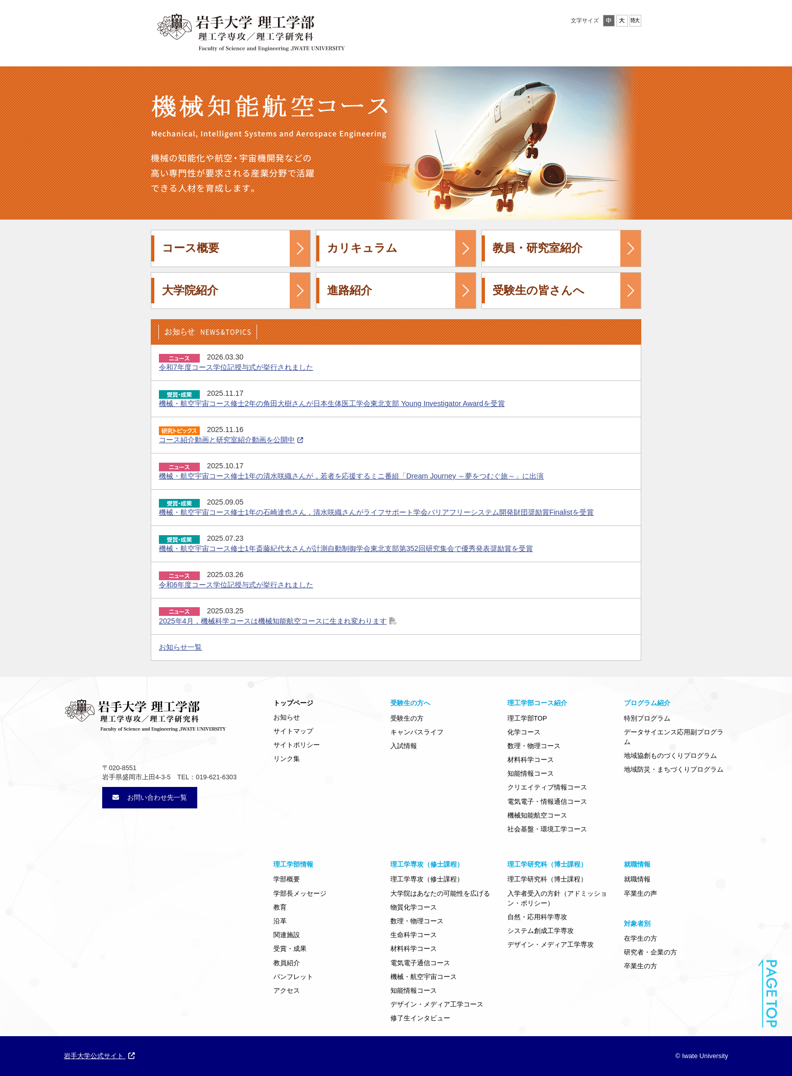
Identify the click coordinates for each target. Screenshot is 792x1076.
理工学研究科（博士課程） (547, 879)
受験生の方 (407, 718)
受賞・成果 (290, 948)
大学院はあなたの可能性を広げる (440, 893)
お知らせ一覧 (180, 647)
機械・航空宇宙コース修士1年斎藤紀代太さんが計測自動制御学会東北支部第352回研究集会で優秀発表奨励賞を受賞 (346, 548)
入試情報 (403, 746)
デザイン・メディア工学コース (436, 1004)
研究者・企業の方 (650, 952)
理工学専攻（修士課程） (426, 879)
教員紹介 (286, 963)
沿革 (280, 921)
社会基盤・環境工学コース (547, 829)
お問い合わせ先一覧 (149, 797)
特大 (635, 21)
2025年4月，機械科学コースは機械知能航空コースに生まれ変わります (273, 621)
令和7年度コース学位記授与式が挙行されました (236, 367)
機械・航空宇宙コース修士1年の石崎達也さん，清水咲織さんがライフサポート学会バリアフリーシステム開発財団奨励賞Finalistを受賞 (376, 512)
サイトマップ (293, 731)
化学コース (524, 732)
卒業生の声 (640, 893)
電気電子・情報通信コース (547, 801)
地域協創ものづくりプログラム (670, 755)
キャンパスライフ (417, 732)
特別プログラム (647, 718)
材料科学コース (530, 759)
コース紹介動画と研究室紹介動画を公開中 (227, 440)
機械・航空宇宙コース (423, 977)
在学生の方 (640, 938)
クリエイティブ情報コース (547, 787)
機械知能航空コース (537, 815)
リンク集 (286, 758)
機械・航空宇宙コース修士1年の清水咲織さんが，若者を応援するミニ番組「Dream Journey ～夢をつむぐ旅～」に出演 (351, 476)
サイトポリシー (296, 745)
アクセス (286, 990)
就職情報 (637, 879)
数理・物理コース (534, 746)
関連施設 (286, 935)
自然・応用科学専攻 (537, 917)
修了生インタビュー (420, 1018)
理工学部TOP (527, 718)
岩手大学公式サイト (99, 1056)
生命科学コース (413, 935)
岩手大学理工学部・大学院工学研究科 (250, 30)
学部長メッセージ (300, 893)
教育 (280, 907)
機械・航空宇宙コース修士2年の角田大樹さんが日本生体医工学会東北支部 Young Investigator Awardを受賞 (332, 403)
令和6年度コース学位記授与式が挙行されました (236, 585)
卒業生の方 (640, 966)
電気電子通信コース (420, 963)
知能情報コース (530, 773)
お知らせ (286, 717)
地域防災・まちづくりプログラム (674, 769)
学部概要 (286, 879)
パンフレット (293, 977)
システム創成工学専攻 (540, 931)
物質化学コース (413, 907)
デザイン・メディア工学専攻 (550, 944)
